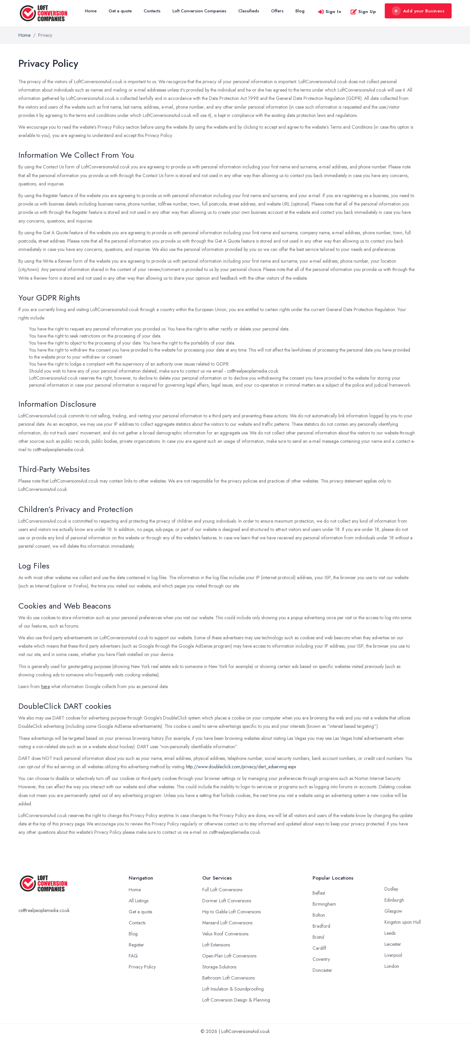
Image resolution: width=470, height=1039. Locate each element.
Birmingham (324, 904)
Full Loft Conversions (222, 889)
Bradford (321, 926)
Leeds (389, 933)
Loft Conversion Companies (199, 11)
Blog (300, 11)
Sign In (329, 11)
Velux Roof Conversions (225, 933)
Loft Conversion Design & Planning (236, 1000)
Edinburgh (394, 900)
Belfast (319, 893)
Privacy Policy (142, 966)
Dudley (391, 889)
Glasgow (393, 911)
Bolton (319, 915)
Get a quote (120, 11)
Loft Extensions (216, 944)
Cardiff (319, 948)
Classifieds (248, 11)
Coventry (321, 959)
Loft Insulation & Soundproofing (233, 989)
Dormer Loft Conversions (226, 900)
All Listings (138, 900)
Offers (277, 11)
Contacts (152, 11)
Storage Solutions (219, 966)
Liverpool (393, 955)
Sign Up (363, 11)
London (391, 966)
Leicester (392, 944)
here (45, 686)
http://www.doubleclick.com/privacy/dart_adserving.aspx (241, 766)
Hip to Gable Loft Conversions (231, 911)
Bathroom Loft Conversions (228, 978)
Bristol (318, 937)
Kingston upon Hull (402, 922)
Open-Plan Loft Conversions (229, 955)
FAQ (133, 955)
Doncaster (322, 970)
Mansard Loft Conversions (227, 922)
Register (136, 944)
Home (91, 11)
